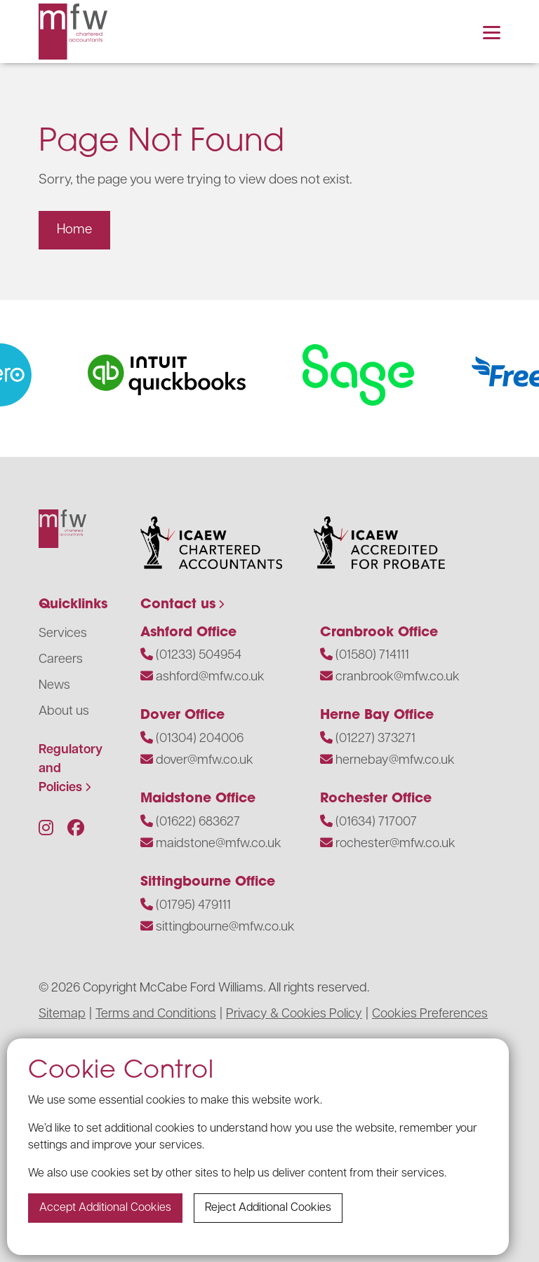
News (54, 685)
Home (74, 230)
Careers (61, 659)
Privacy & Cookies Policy (294, 1014)
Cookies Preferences (430, 1014)
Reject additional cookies (268, 1208)
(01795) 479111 (193, 905)
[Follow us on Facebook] (75, 829)
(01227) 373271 (375, 739)
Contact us (177, 605)
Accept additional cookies (105, 1208)
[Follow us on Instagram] (46, 829)
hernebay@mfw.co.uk (395, 760)
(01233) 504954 (198, 655)
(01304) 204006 (200, 739)
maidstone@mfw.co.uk (218, 844)
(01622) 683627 (198, 822)
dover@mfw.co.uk (204, 760)
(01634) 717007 (376, 822)
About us (64, 711)
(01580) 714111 (372, 655)
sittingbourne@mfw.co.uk (225, 927)
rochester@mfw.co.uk (395, 844)
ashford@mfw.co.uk (210, 677)
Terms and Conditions (155, 1014)
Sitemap (62, 1014)
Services (63, 633)
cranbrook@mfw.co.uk (397, 677)
